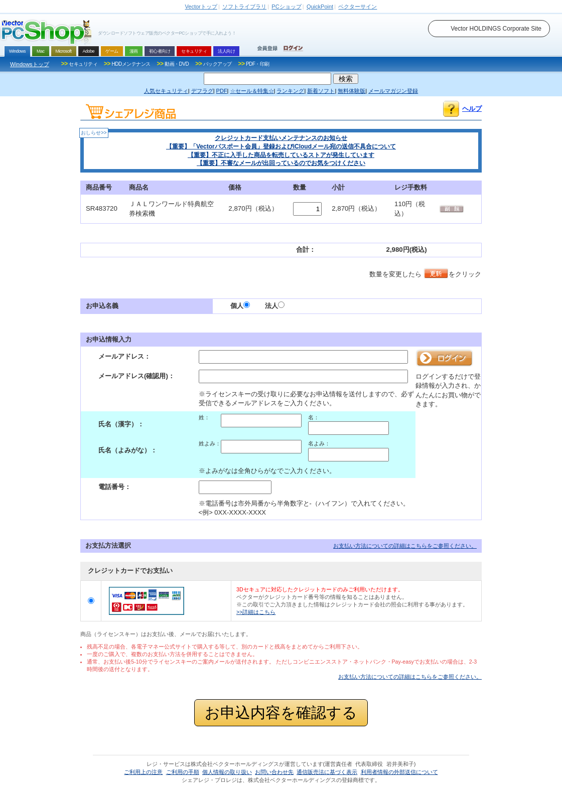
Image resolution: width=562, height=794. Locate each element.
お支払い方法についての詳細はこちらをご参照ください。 (405, 546)
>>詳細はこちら (255, 612)
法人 (275, 305)
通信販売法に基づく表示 (327, 772)
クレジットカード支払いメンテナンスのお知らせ (281, 137)
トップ (201, 7)
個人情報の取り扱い (227, 772)
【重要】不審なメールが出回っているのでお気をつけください (281, 163)
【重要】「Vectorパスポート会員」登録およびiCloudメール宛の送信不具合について (281, 146)
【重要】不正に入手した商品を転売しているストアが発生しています (281, 154)
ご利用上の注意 (143, 772)
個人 (240, 305)
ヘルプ (472, 108)
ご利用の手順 (182, 772)
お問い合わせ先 (274, 772)
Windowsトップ (29, 64)
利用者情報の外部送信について (399, 772)
